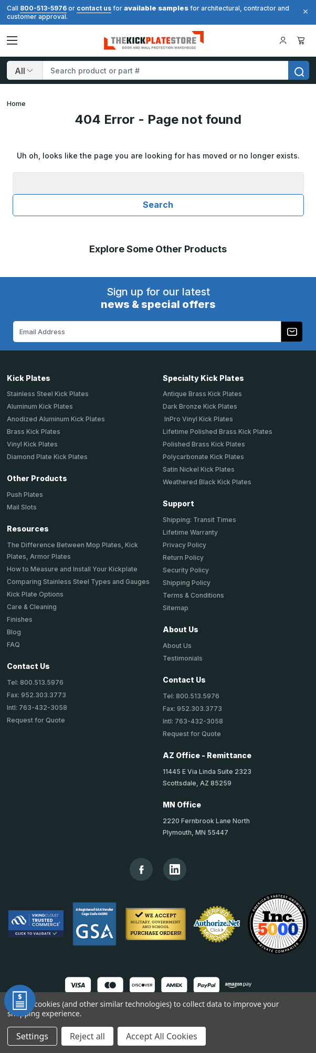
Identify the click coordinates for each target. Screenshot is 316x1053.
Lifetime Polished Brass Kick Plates (217, 431)
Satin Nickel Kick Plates (199, 469)
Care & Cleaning (32, 607)
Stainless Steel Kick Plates (48, 394)
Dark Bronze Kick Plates (200, 406)
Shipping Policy (186, 583)
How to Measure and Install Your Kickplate (72, 569)
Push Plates (25, 494)
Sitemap (175, 608)
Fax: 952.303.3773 (36, 695)
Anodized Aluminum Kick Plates (56, 419)
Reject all (87, 1036)
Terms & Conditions (193, 595)
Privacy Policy (184, 545)
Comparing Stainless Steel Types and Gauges (78, 582)
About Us (177, 646)
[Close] (304, 11)
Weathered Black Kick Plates (207, 482)
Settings (32, 1036)
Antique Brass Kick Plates (202, 394)
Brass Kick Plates (33, 431)
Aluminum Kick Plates (40, 406)
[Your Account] (283, 40)
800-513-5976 (43, 8)
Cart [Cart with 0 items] (301, 40)
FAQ (13, 644)
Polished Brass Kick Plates (204, 444)
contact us (94, 8)
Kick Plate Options (35, 594)
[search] (298, 70)
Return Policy (183, 557)
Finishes (20, 619)
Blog (14, 632)
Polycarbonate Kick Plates (203, 457)
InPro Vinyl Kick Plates (198, 419)
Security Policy (186, 570)
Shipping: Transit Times (199, 520)
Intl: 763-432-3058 (37, 707)
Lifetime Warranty (190, 532)
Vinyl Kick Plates (32, 444)
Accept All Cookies (161, 1036)
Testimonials (183, 658)
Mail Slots (22, 507)
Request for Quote (36, 720)
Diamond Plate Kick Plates (47, 457)
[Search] (25, 70)
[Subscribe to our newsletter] (292, 331)
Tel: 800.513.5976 (35, 682)
